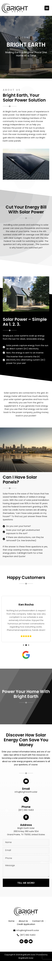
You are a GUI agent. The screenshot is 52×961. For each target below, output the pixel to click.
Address (26, 825)
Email (26, 789)
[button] (47, 8)
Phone (26, 807)
